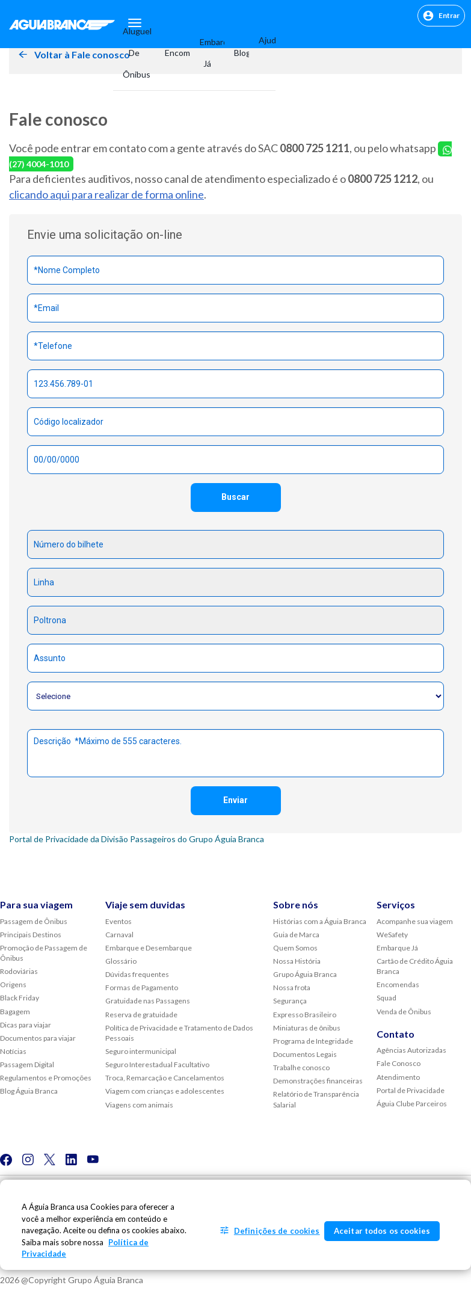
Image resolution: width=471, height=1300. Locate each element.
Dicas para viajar (25, 1024)
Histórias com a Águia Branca (319, 921)
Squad (386, 997)
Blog (236, 53)
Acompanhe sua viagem (415, 921)
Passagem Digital (27, 1064)
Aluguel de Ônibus (134, 52)
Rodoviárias (19, 971)
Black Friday (19, 997)
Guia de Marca (296, 934)
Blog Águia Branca (29, 1090)
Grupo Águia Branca (305, 974)
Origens (13, 984)
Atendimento (398, 1077)
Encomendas (172, 53)
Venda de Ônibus (404, 1011)
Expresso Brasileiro (304, 1014)
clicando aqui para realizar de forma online (106, 194)
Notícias (13, 1051)
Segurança (290, 1000)
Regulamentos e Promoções (45, 1077)
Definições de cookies (277, 1231)
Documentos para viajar (38, 1038)
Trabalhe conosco (301, 1067)
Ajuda (262, 40)
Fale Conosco (398, 1063)
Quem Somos (295, 947)
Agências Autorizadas (411, 1050)
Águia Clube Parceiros (412, 1103)
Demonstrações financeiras (318, 1080)
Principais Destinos (30, 934)
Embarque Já (207, 53)
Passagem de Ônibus (33, 921)
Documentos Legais (305, 1054)
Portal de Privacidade (411, 1090)
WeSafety (392, 934)
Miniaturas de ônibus (306, 1027)
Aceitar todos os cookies (382, 1231)
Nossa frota (291, 987)
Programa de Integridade (313, 1041)
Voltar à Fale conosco (82, 54)
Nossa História (297, 961)
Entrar (441, 15)
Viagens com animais (139, 1104)
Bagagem (15, 1011)
